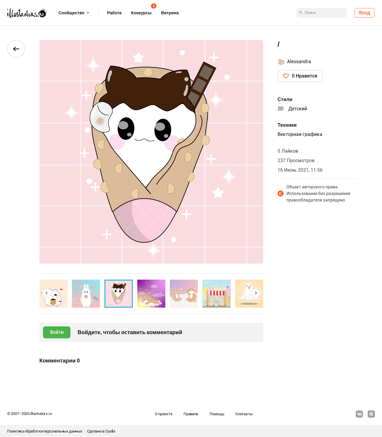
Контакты (244, 414)
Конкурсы (141, 11)
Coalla (110, 431)
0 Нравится (304, 76)
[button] (46, 293)
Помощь (217, 414)
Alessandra (299, 61)
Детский (297, 108)
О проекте (163, 414)
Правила (191, 414)
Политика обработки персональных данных (44, 431)
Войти (57, 332)
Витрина (170, 12)
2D (281, 108)
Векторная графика (300, 134)
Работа (114, 12)
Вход (364, 13)
